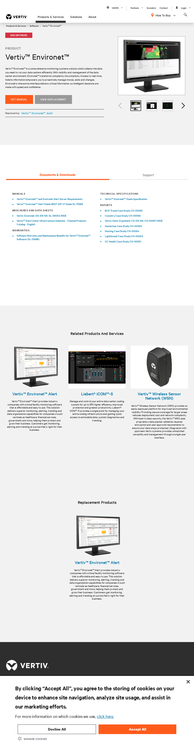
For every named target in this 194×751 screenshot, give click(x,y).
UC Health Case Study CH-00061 (123, 241)
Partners (135, 7)
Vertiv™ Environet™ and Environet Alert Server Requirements (50, 198)
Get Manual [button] (19, 99)
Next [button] (182, 106)
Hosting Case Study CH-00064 (122, 231)
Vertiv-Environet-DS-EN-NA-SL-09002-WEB (41, 215)
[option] (151, 66)
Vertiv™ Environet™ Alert (37, 113)
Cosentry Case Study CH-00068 (122, 215)
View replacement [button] (53, 99)
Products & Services (51, 17)
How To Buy (163, 15)
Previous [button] (120, 106)
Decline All (57, 729)
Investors (151, 7)
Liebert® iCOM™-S (97, 394)
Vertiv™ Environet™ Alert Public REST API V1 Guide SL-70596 (50, 204)
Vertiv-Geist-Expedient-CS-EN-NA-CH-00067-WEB (133, 220)
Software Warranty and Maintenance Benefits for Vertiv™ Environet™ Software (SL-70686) (53, 237)
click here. (105, 716)
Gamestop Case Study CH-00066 (123, 225)
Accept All (137, 729)
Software (34, 25)
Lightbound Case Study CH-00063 (124, 236)
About (92, 17)
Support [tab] (148, 174)
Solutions (76, 17)
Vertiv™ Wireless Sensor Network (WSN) (159, 396)
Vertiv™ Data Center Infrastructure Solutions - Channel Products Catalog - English (51, 222)
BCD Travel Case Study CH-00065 (123, 210)
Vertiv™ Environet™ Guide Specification (126, 198)
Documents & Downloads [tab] (57, 174)
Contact (164, 7)
